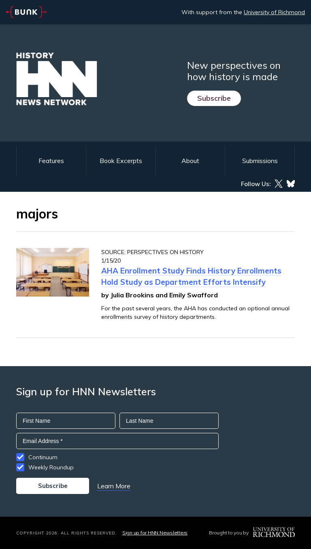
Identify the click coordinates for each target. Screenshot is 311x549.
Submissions (260, 161)
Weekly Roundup (51, 467)
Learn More (113, 486)
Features (51, 161)
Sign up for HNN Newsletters (154, 533)
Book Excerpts (121, 161)
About (190, 161)
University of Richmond (274, 12)
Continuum (43, 457)
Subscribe (214, 98)
